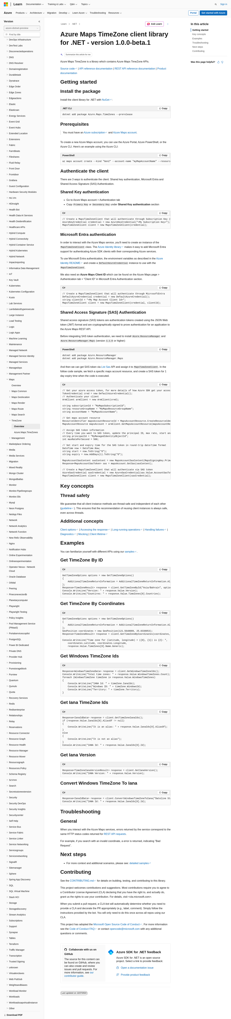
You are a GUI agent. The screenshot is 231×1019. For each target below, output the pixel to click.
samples (129, 551)
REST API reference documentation (135, 68)
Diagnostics (67, 534)
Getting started (200, 30)
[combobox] (22, 28)
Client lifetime (97, 534)
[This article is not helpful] (222, 62)
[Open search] (216, 4)
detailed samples (139, 863)
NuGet (105, 99)
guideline (66, 508)
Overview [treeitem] (16, 374)
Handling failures (154, 529)
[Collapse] (39, 21)
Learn (64, 24)
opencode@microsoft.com (125, 929)
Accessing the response (94, 529)
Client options (68, 529)
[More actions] (168, 24)
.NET (74, 24)
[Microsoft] (6, 4)
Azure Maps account (125, 132)
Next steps (197, 47)
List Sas (105, 367)
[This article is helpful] (218, 62)
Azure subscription (94, 132)
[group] (115, 161)
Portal (193, 13)
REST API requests (115, 834)
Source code (67, 68)
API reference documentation (95, 68)
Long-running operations (126, 529)
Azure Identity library (109, 247)
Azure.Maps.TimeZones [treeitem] (26, 421)
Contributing (198, 51)
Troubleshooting (200, 42)
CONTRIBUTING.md (82, 880)
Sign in (223, 4)
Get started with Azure (213, 13)
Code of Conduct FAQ (82, 929)
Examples (197, 38)
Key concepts (199, 34)
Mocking (83, 534)
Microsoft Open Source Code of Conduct (116, 924)
